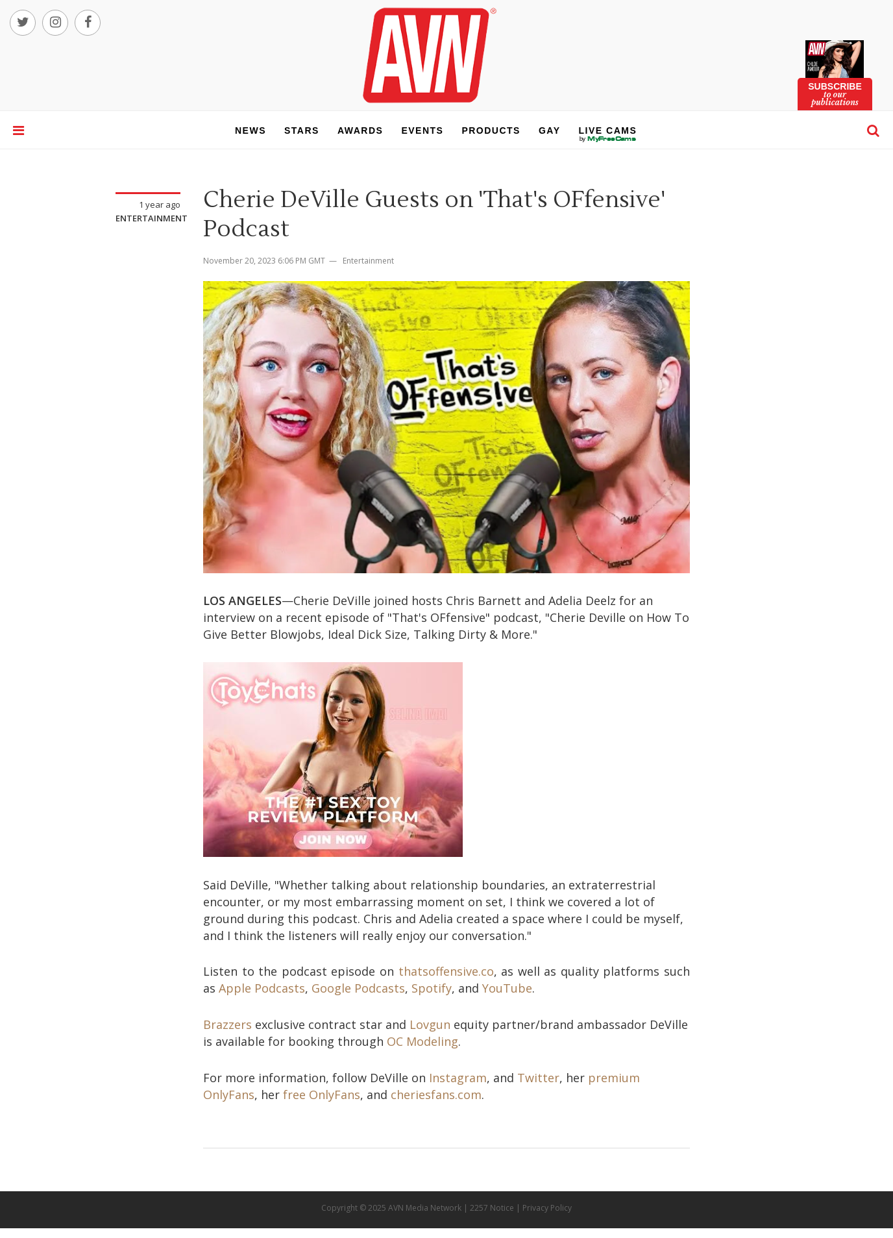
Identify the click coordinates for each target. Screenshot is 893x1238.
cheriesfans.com (436, 1094)
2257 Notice (492, 1207)
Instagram (458, 1077)
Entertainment (152, 218)
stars (301, 130)
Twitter (538, 1077)
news (250, 130)
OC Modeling (422, 1041)
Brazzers (227, 1024)
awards (360, 130)
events (422, 130)
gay (550, 130)
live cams (608, 138)
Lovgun (430, 1024)
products (490, 130)
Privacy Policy (547, 1207)
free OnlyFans (321, 1094)
